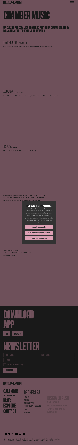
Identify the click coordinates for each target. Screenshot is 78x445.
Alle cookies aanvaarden (39, 227)
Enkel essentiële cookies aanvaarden (39, 232)
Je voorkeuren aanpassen (39, 238)
